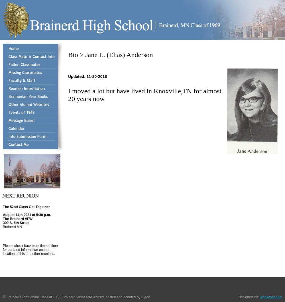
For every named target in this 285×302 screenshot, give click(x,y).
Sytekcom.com (271, 297)
